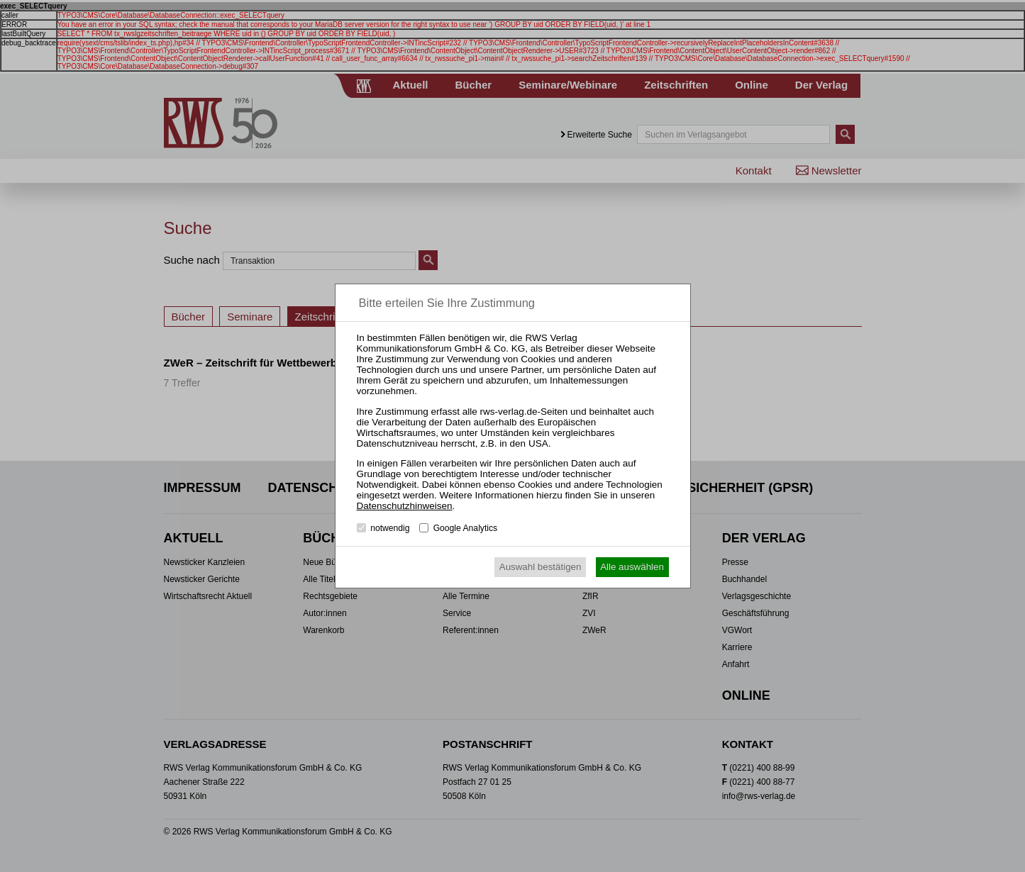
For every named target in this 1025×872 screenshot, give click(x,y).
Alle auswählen (632, 566)
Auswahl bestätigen (540, 566)
